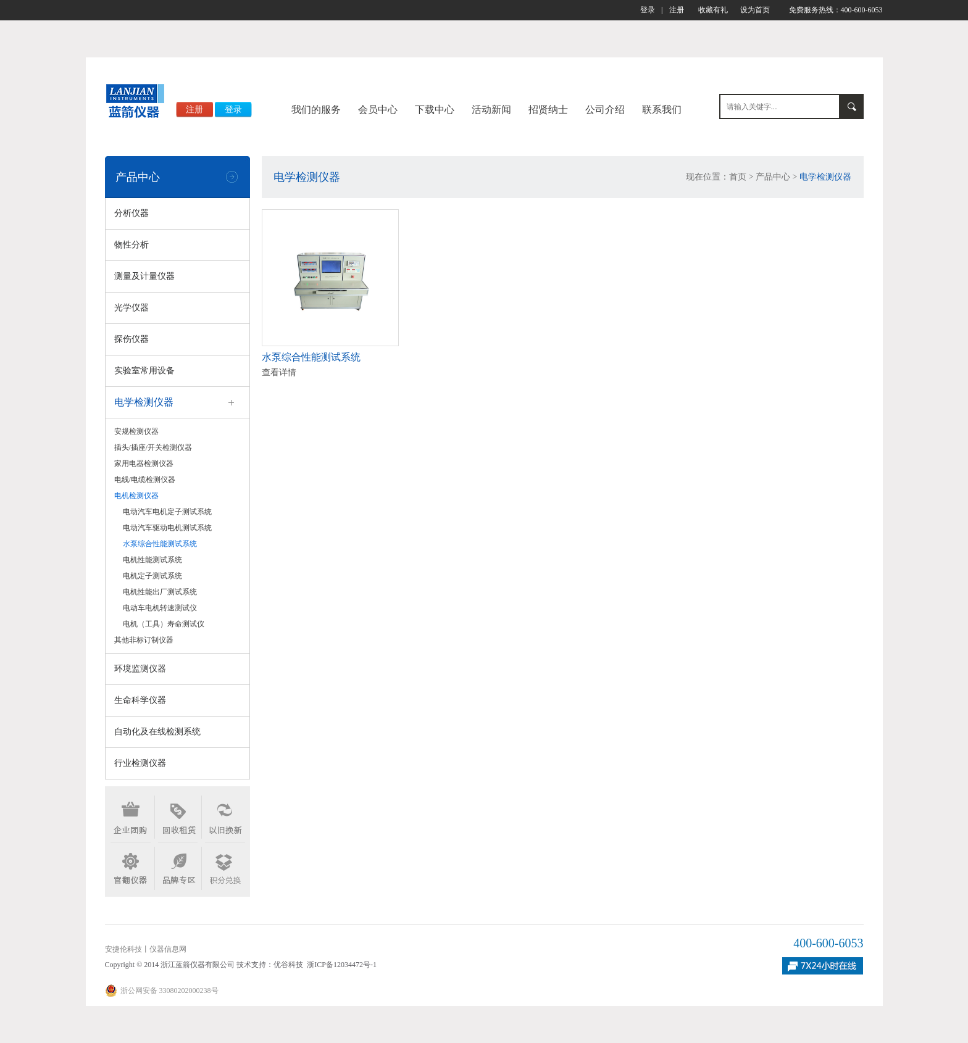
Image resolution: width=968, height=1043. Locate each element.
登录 (647, 10)
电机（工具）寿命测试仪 (163, 624)
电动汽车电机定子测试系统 (167, 511)
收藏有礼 (713, 10)
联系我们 (662, 109)
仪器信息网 (167, 949)
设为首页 (755, 10)
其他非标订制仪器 (143, 640)
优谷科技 (288, 964)
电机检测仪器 (136, 495)
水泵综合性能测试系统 (160, 543)
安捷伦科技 (123, 949)
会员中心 (378, 109)
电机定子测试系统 (152, 575)
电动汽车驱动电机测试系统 (167, 527)
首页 (737, 176)
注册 (676, 10)
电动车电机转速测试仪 (160, 608)
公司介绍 (605, 109)
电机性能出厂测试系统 (160, 592)
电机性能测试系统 (152, 559)
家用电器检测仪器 (143, 463)
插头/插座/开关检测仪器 (153, 447)
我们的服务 (316, 109)
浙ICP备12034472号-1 (342, 964)
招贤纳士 (548, 109)
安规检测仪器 (136, 431)
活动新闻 (491, 109)
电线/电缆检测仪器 (144, 479)
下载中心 (434, 109)
